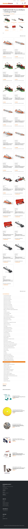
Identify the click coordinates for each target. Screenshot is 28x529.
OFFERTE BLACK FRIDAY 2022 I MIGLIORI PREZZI (10, 345)
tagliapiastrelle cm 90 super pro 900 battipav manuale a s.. (20, 99)
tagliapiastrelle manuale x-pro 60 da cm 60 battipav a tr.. (8, 190)
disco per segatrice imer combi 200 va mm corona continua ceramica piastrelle (18, 412)
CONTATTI (18, 0)
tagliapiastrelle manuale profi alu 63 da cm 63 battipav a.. (19, 122)
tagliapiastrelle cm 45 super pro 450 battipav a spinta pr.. (7, 76)
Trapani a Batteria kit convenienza (8, 369)
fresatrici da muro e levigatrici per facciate (10, 322)
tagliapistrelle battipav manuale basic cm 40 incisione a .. (8, 258)
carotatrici (5, 311)
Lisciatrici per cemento (7, 335)
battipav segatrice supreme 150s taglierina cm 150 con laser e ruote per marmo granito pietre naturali (18, 455)
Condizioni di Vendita (6, 505)
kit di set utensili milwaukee (7, 330)
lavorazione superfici (7, 334)
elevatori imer (6, 321)
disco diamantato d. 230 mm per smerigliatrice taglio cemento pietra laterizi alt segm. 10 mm (18, 426)
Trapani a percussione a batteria (8, 371)
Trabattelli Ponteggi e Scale (7, 367)
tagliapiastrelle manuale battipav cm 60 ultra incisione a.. (20, 213)
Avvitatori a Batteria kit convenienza (9, 308)
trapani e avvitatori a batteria (8, 373)
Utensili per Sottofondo (7, 381)
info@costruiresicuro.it (6, 493)
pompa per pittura (6, 350)
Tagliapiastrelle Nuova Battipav (10, 14)
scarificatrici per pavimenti (7, 354)
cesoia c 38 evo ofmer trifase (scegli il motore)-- (18, 440)
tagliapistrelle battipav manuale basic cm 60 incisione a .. (8, 281)
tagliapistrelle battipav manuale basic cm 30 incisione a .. (20, 236)
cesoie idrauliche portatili (7, 313)
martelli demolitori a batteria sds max (9, 339)
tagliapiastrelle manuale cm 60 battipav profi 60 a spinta (20, 190)
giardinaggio (5, 326)
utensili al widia (6, 377)
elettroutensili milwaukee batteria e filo (9, 317)
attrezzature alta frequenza (8, 299)
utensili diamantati (6, 378)
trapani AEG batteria (6, 372)
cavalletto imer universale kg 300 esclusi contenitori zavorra (18, 397)
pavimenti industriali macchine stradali (9, 348)
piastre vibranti (6, 349)
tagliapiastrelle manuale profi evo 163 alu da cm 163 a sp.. (19, 145)
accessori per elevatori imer (15, 396)
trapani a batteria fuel (7, 368)
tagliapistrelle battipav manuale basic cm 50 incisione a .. (20, 258)
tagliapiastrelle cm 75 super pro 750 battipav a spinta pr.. (7, 99)
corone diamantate (6, 315)
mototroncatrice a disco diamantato (9, 343)
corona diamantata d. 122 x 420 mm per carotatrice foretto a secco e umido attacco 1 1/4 (18, 469)
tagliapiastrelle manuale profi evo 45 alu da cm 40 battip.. (7, 167)
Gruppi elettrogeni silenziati (7, 327)
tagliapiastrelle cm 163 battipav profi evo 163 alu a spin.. (20, 54)
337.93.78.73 (4, 491)
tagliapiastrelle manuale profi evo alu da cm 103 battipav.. (19, 167)
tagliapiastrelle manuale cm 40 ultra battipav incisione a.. (8, 235)
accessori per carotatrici (7, 297)
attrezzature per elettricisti (7, 302)
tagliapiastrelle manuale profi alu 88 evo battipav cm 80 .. (7, 145)
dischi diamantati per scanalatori (16, 424)
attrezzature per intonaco (7, 303)
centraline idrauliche (7, 312)
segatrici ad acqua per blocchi (8, 355)
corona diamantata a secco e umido (16, 467)
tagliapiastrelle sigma (7, 363)
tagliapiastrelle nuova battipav (8, 362)
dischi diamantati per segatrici (8, 316)
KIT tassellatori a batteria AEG (8, 331)
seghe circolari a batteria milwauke (9, 357)
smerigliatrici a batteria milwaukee (8, 359)
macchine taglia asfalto (7, 336)
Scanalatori (5, 353)
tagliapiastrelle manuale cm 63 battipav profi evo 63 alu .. (8, 54)
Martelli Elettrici (6, 340)
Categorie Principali (6, 294)
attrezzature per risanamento (8, 306)
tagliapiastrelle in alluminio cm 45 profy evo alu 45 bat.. (8, 213)
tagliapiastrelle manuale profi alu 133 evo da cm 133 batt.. (7, 122)
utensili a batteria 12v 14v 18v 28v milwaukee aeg (10, 376)
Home (4, 14)
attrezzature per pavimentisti (8, 304)
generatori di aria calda (7, 325)
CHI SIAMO (14, 0)
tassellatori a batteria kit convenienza (9, 364)
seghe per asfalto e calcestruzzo (8, 358)
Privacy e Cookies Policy (6, 506)
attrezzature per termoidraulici (8, 307)
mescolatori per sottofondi (7, 341)
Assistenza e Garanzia (6, 504)
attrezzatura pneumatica (7, 298)
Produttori (5, 384)
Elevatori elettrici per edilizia (7, 320)
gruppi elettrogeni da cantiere (8, 329)
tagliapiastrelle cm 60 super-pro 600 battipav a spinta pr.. (20, 76)
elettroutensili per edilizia (7, 318)
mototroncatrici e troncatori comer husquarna (10, 344)
